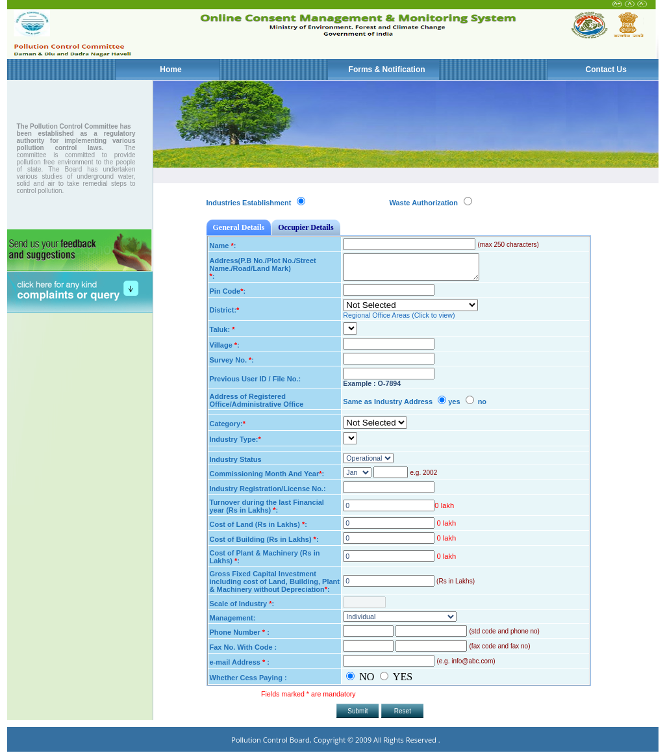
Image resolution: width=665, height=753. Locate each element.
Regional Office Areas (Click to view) (399, 315)
